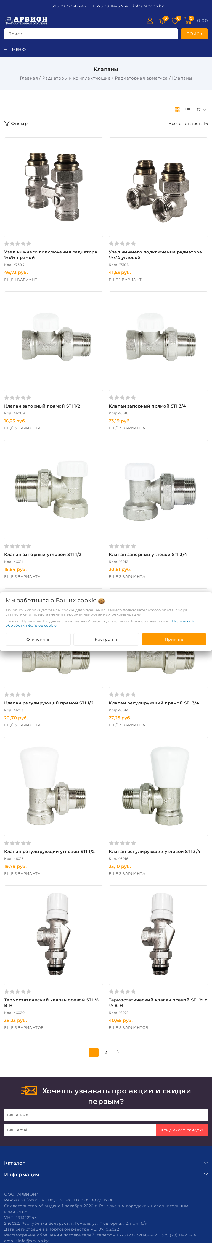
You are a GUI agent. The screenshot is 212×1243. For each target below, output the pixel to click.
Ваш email (18, 1129)
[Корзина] (202, 21)
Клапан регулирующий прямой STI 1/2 (49, 703)
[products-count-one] (188, 109)
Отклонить (38, 639)
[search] (194, 33)
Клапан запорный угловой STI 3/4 (148, 554)
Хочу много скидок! (182, 1129)
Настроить (106, 639)
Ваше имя (17, 1115)
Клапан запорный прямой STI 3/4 (147, 406)
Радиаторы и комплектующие (76, 78)
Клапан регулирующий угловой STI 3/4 (154, 851)
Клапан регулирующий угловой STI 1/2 (49, 851)
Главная (29, 78)
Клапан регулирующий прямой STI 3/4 (154, 703)
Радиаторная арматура (141, 78)
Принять (174, 639)
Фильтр (16, 123)
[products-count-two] (177, 109)
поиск (15, 33)
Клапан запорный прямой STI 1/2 (42, 406)
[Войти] (149, 20)
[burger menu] (15, 50)
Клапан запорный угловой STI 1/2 (43, 554)
